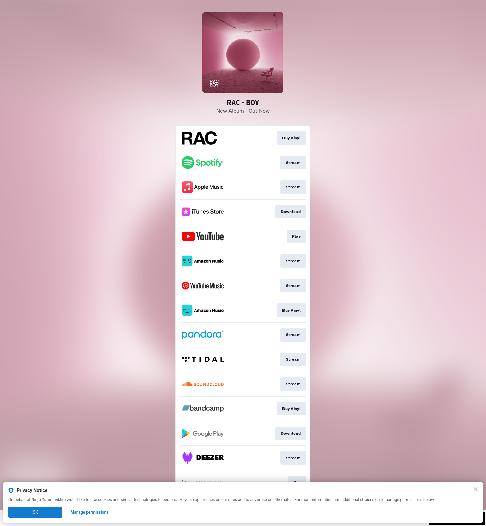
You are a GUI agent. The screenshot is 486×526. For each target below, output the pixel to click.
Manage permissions (90, 512)
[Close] (475, 489)
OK (35, 512)
